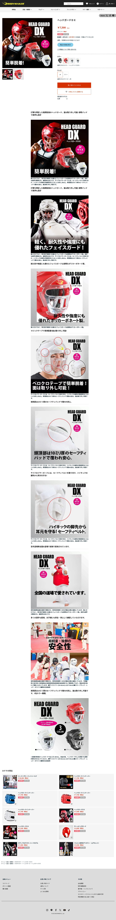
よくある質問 (44, 891)
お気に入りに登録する (76, 92)
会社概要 (80, 883)
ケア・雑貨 (86, 9)
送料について (44, 886)
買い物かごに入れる (74, 85)
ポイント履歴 (7, 886)
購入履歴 (5, 889)
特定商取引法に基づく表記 (86, 897)
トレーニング (54, 9)
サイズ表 (43, 889)
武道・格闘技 (26, 9)
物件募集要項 (82, 886)
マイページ (6, 883)
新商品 (14, 9)
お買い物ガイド (45, 883)
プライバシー (82, 891)
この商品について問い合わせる (66, 49)
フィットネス (70, 9)
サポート (100, 9)
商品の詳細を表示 (65, 45)
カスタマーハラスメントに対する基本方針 (91, 894)
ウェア (40, 9)
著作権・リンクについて (85, 889)
